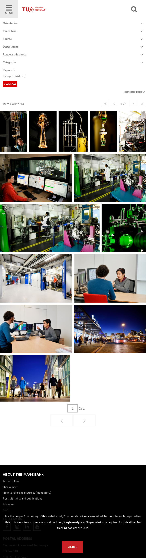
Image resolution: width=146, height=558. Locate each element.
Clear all (10, 83)
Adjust (20, 76)
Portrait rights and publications (22, 498)
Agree (72, 546)
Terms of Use (11, 481)
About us (8, 504)
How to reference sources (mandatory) (27, 492)
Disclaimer (10, 487)
